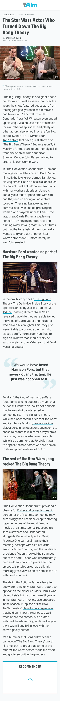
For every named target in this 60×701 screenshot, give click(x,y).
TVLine (7, 312)
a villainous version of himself (36, 123)
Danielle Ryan (13, 38)
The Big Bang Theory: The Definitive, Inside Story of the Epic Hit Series (29, 303)
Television (9, 14)
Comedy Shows (26, 14)
